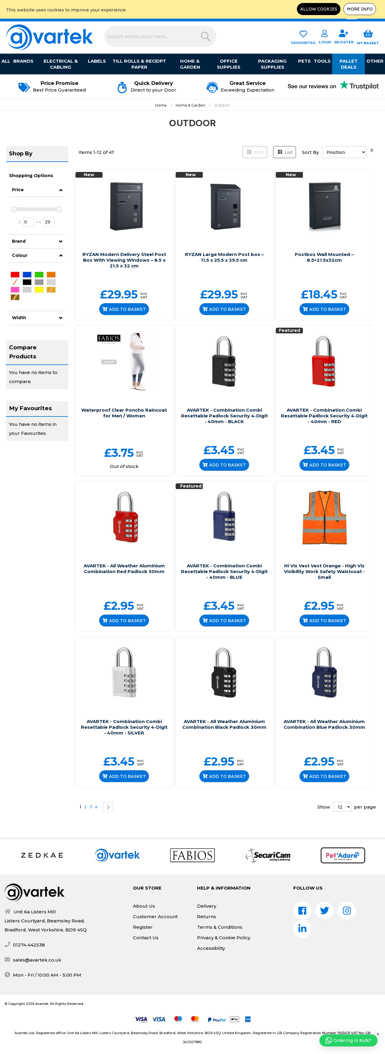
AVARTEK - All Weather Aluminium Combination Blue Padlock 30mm (324, 724)
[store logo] (49, 37)
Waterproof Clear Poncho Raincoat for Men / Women (124, 413)
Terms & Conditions (219, 927)
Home (161, 105)
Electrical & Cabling (61, 64)
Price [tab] (18, 189)
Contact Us (146, 937)
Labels (97, 61)
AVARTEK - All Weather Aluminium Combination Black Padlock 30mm (224, 724)
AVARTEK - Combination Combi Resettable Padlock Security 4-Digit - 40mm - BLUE (224, 571)
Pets (304, 61)
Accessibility (211, 948)
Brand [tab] (19, 241)
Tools (322, 61)
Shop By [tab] (20, 153)
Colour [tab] (19, 255)
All (6, 61)
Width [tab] (19, 317)
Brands (23, 61)
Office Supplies (228, 64)
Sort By (310, 152)
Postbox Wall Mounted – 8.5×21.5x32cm (324, 257)
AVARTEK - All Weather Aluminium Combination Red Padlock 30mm (124, 568)
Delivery (206, 906)
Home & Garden (190, 64)
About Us (144, 906)
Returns (206, 916)
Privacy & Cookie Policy (223, 937)
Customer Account (155, 916)
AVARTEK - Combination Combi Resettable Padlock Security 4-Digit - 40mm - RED (324, 415)
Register (143, 927)
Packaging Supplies (272, 64)
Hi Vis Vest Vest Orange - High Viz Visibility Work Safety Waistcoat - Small (324, 571)
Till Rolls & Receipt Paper (139, 64)
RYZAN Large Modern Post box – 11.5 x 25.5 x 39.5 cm (224, 257)
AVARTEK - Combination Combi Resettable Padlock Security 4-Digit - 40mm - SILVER (124, 727)
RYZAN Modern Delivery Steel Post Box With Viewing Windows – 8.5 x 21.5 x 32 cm (124, 260)
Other (374, 61)
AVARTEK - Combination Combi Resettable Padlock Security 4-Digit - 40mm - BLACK (224, 415)
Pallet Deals (349, 64)
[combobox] (160, 36)
